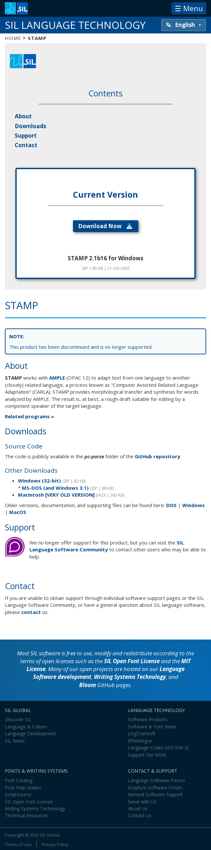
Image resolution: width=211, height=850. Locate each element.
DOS (171, 505)
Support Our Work (147, 755)
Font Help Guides (23, 787)
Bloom (87, 685)
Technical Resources (26, 815)
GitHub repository (157, 456)
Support (26, 135)
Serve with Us (142, 802)
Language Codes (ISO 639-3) (158, 747)
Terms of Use (18, 844)
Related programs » (29, 416)
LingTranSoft (141, 733)
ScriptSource (18, 794)
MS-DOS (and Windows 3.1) (55, 487)
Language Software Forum (156, 780)
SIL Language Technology (75, 25)
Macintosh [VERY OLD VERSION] (56, 494)
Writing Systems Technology (130, 677)
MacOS (17, 512)
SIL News (15, 741)
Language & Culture (26, 726)
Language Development (30, 733)
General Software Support (155, 794)
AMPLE (57, 377)
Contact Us (139, 815)
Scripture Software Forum (155, 787)
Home (13, 38)
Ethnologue (140, 741)
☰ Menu (189, 8)
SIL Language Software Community (106, 546)
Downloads (30, 126)
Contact (26, 145)
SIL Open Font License (132, 661)
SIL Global (50, 835)
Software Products (147, 719)
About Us (138, 808)
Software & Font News (152, 726)
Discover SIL (18, 719)
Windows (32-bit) (39, 480)
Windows (193, 505)
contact (31, 612)
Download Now (105, 226)
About (23, 116)
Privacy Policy (55, 844)
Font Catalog (18, 780)
